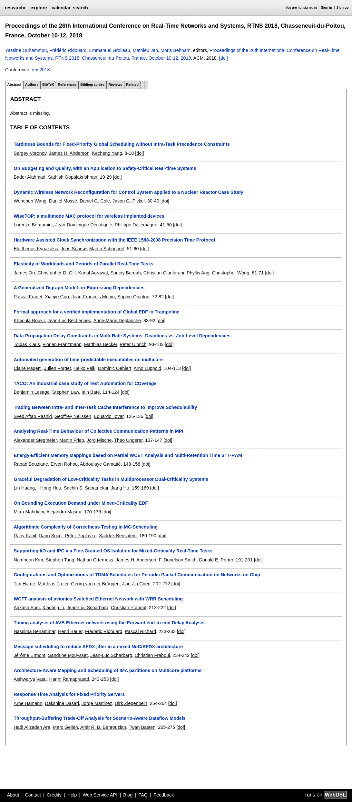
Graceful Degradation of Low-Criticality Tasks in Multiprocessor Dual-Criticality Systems (111, 479)
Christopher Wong (230, 272)
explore (38, 7)
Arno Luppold (147, 368)
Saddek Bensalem (118, 535)
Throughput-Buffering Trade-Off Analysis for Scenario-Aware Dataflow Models (99, 718)
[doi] (223, 58)
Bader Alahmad (29, 177)
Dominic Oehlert (114, 368)
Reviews (115, 84)
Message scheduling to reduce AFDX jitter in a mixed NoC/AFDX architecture (98, 646)
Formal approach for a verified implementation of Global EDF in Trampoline (96, 311)
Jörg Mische (99, 440)
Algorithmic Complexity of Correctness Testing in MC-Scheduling (86, 527)
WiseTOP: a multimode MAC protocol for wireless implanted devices (89, 216)
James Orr (24, 272)
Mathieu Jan (145, 50)
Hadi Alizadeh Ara (32, 727)
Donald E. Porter (216, 559)
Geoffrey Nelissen (72, 416)
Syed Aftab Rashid (33, 416)
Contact (33, 794)
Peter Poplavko (81, 535)
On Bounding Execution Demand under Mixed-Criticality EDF (81, 503)
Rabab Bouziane (31, 464)
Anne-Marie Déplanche (117, 320)
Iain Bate (91, 392)
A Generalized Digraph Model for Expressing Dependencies (79, 287)
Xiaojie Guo (57, 296)
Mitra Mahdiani (29, 511)
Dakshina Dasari (62, 703)
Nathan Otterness (95, 559)
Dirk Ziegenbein (131, 703)
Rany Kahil (25, 535)
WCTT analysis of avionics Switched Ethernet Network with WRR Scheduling (98, 598)
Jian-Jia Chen (136, 583)
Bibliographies (92, 84)
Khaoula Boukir (29, 320)
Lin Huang (24, 487)
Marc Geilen (65, 727)
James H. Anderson (69, 153)
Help (72, 794)
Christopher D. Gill (57, 272)
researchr (15, 7)
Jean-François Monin (93, 296)
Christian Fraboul (128, 607)
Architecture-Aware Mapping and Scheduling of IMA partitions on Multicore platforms (107, 670)
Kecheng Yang (107, 153)
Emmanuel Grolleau (109, 50)
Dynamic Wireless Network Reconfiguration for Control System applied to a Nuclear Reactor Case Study (128, 192)
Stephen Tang (60, 559)
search (80, 7)
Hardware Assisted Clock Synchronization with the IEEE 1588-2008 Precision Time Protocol (114, 240)
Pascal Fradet (28, 296)
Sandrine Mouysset (68, 655)
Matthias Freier (53, 583)
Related (132, 84)
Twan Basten (142, 727)
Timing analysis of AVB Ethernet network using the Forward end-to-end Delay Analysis (109, 622)
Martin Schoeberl (106, 248)
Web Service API (100, 794)
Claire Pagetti (27, 368)
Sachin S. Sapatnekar (86, 487)
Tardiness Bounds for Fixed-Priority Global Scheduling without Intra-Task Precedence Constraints (122, 144)
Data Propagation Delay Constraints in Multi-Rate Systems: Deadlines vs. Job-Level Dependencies (122, 335)
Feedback (163, 794)
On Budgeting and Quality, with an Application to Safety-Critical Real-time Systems (105, 168)
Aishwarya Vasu (30, 679)
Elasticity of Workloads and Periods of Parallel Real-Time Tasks (83, 263)
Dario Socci (51, 535)
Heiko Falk (84, 368)
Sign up (343, 7)
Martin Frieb (71, 440)
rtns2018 (41, 69)
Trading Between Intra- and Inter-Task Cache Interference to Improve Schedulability (105, 407)
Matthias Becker (100, 344)
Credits (54, 794)
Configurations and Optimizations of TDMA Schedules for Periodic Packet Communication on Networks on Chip (137, 574)
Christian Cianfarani (163, 272)
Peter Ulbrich (133, 344)
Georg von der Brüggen (95, 583)
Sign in (326, 7)
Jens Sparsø (74, 248)
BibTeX (48, 84)
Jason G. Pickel (128, 200)
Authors (31, 84)
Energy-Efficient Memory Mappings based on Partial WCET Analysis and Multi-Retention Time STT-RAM (128, 455)
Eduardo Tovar (109, 416)
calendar (61, 7)
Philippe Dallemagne (136, 224)
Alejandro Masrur (64, 511)
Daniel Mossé (63, 200)
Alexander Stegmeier (35, 440)
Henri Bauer (70, 631)
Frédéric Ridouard (67, 50)
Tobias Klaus (27, 344)
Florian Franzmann (62, 344)
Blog (127, 794)
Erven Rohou (64, 464)
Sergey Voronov (30, 153)
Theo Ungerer (128, 440)
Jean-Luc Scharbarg (88, 607)
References (67, 84)
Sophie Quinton (133, 296)
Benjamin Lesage (31, 392)
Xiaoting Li (53, 607)
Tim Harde (24, 583)
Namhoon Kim (28, 559)
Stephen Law (65, 392)
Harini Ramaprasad (69, 679)
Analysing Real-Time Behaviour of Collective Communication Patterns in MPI (98, 431)
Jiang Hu (120, 487)
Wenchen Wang (30, 200)
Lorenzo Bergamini (33, 224)
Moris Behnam (176, 50)
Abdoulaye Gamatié (100, 464)
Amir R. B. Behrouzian (103, 727)
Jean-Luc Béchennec (69, 320)
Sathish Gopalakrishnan (72, 177)
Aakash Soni (27, 607)
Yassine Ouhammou (26, 50)
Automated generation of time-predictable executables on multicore (88, 359)
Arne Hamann (28, 703)
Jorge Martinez (97, 703)
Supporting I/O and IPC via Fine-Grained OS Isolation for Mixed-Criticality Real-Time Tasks (113, 550)
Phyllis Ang (198, 272)
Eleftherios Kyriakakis (36, 248)
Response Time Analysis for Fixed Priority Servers (69, 694)
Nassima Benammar (34, 631)
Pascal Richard (140, 631)
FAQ (143, 794)
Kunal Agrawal (93, 272)
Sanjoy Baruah (125, 272)
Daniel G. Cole (95, 200)
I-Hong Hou (49, 487)
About (13, 794)
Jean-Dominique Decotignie (83, 224)
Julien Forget (57, 368)
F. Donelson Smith (178, 559)
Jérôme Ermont (29, 655)
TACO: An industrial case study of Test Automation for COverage (85, 383)
